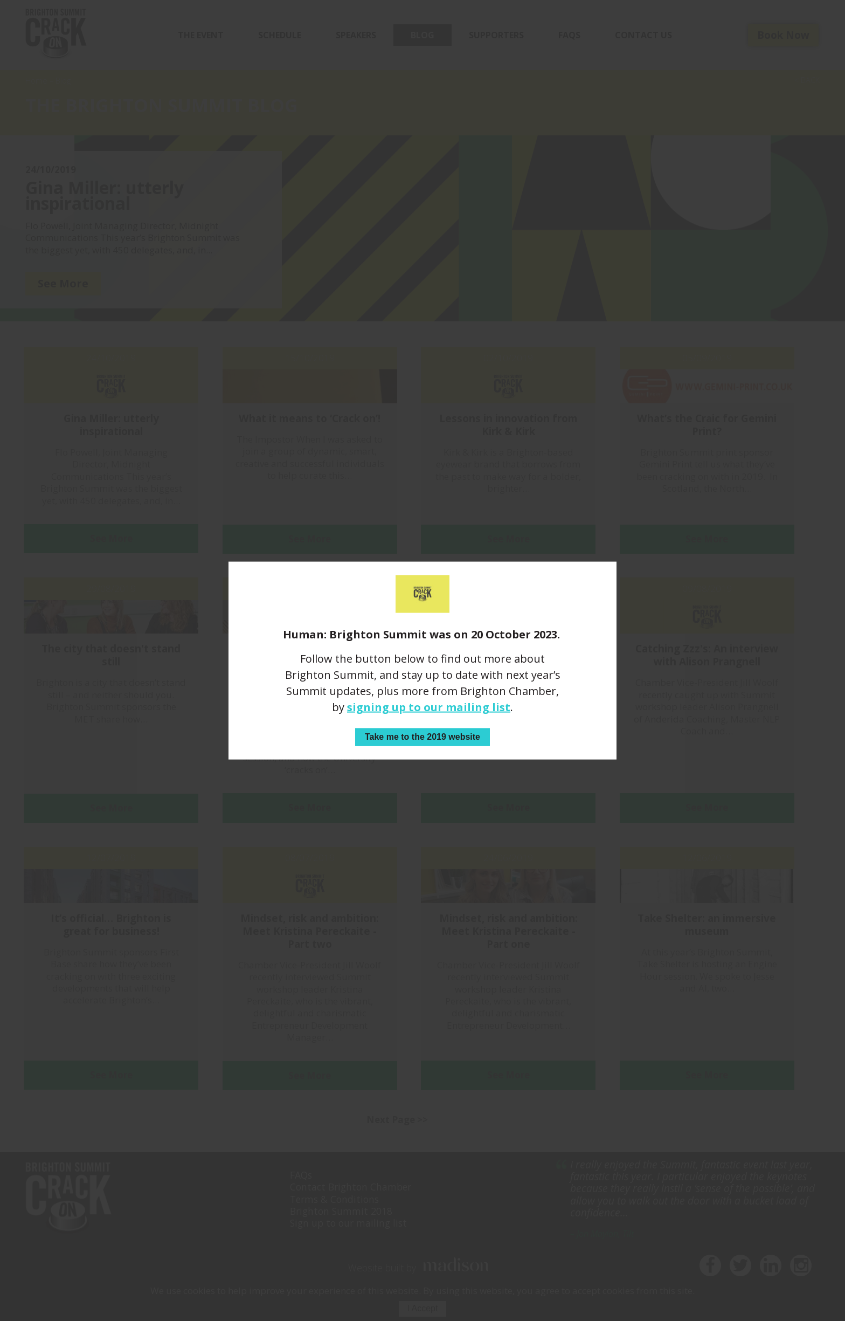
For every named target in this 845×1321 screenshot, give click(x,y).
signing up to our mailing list (428, 707)
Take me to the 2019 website (422, 736)
